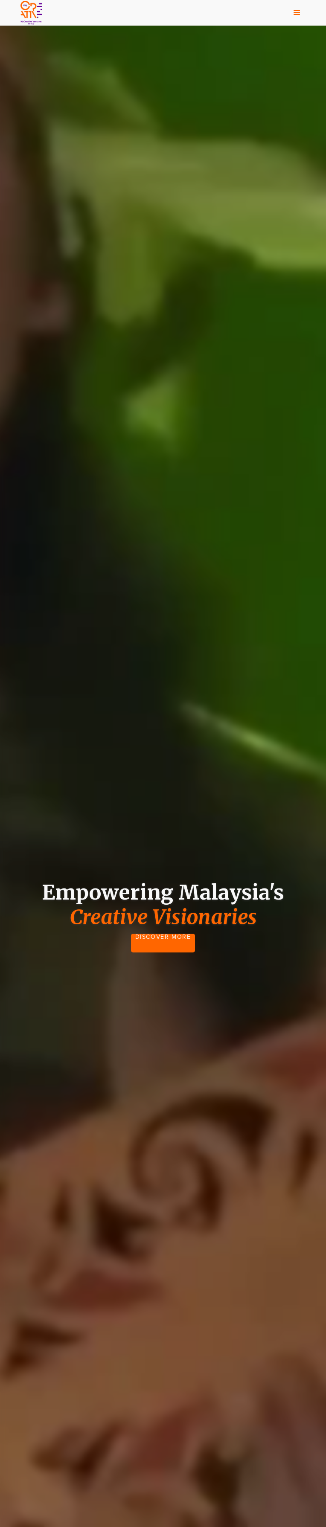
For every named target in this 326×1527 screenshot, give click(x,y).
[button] (297, 13)
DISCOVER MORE (163, 937)
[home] (29, 13)
